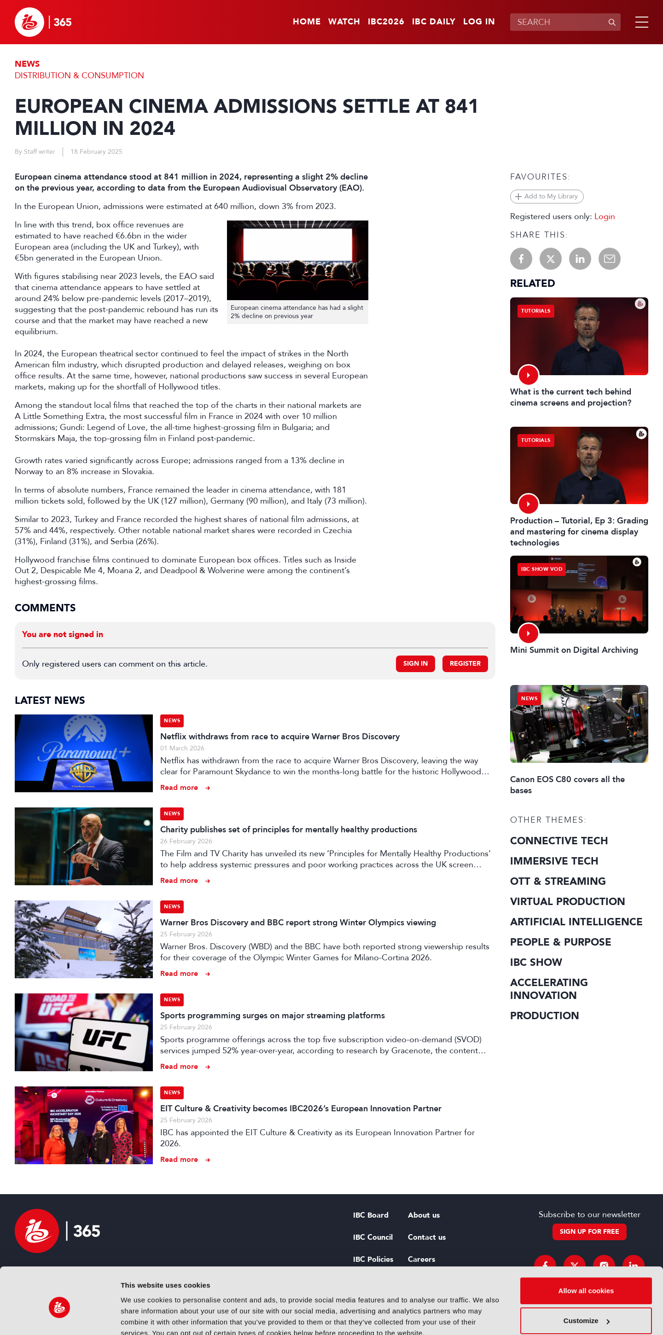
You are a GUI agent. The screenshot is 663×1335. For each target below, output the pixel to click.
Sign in (415, 663)
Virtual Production (567, 902)
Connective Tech (559, 841)
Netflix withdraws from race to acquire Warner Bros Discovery (280, 736)
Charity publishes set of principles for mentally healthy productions (288, 829)
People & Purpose (560, 942)
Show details (142, 1317)
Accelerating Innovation (549, 989)
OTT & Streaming (558, 881)
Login (604, 216)
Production (544, 1016)
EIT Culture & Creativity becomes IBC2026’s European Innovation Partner (301, 1108)
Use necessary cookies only (586, 1309)
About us (424, 1215)
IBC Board (371, 1215)
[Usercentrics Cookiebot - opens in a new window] (59, 1317)
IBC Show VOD (541, 569)
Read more (179, 787)
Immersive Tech (554, 861)
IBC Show (536, 962)
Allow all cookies (586, 1249)
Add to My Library (551, 196)
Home (307, 22)
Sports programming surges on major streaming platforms (272, 1015)
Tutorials (536, 311)
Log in (479, 22)
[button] (640, 22)
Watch (344, 22)
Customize (587, 1279)
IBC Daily (434, 22)
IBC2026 (386, 22)
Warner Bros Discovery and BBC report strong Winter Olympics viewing (298, 922)
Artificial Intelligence (576, 922)
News (27, 64)
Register (465, 663)
